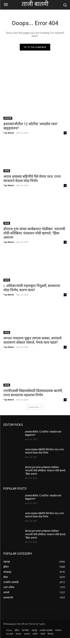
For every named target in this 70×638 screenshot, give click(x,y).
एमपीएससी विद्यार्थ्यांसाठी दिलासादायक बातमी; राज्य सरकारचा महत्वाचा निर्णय (33, 393)
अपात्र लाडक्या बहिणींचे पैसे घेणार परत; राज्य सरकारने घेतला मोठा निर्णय (32, 178)
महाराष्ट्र (6, 171)
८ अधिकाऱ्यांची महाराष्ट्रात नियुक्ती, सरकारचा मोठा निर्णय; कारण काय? (31, 288)
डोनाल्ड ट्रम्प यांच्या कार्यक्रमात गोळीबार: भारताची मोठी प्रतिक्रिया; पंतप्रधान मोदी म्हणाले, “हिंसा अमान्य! (34, 233)
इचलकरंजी (7, 118)
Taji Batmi (8, 132)
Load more (35, 407)
